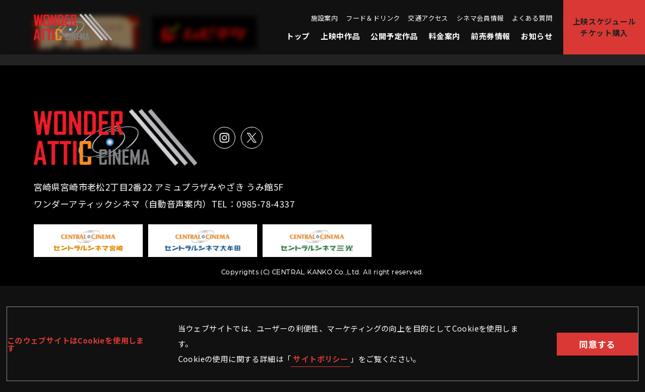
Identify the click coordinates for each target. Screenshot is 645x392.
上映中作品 (340, 36)
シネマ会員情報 (480, 18)
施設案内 (324, 18)
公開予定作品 (393, 36)
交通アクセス (428, 18)
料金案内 (444, 36)
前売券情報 (490, 36)
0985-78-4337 (265, 203)
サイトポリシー (320, 358)
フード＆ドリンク (373, 18)
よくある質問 (532, 18)
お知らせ (536, 36)
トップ (297, 36)
